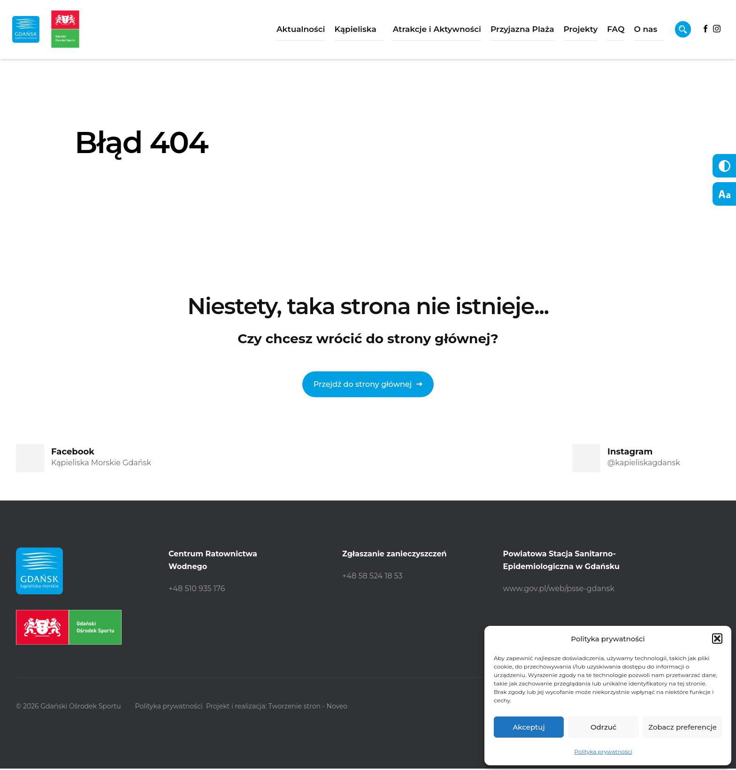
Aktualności (277, 33)
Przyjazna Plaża (498, 33)
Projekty (556, 33)
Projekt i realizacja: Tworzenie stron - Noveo (287, 707)
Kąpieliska (331, 33)
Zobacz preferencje (682, 727)
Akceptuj (528, 727)
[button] (717, 638)
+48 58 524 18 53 (372, 575)
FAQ (591, 33)
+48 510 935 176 (197, 588)
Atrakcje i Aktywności (413, 33)
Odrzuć (603, 727)
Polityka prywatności (603, 751)
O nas (621, 33)
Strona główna (108, 202)
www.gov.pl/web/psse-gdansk (559, 588)
